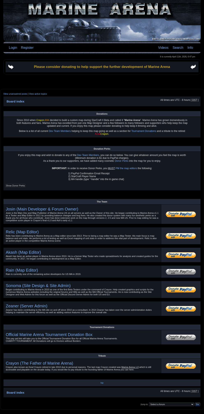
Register (27, 47)
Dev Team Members (60, 131)
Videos (163, 47)
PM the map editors (126, 168)
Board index (15, 392)
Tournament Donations (143, 131)
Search (178, 47)
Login (13, 47)
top (102, 383)
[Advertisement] (102, 101)
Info (190, 47)
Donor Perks (122, 160)
